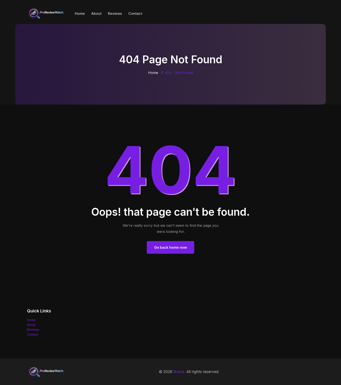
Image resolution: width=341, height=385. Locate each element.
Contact (135, 13)
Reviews (115, 13)
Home (80, 13)
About (96, 13)
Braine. (179, 372)
